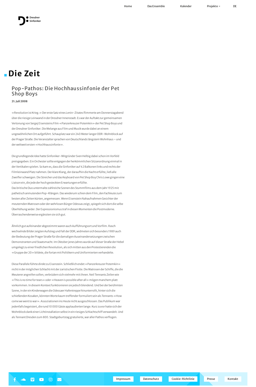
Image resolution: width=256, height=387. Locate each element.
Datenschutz (151, 379)
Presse (211, 379)
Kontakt (233, 379)
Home (128, 6)
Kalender (185, 6)
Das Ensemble (156, 6)
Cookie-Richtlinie (183, 379)
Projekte (213, 6)
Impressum (123, 379)
